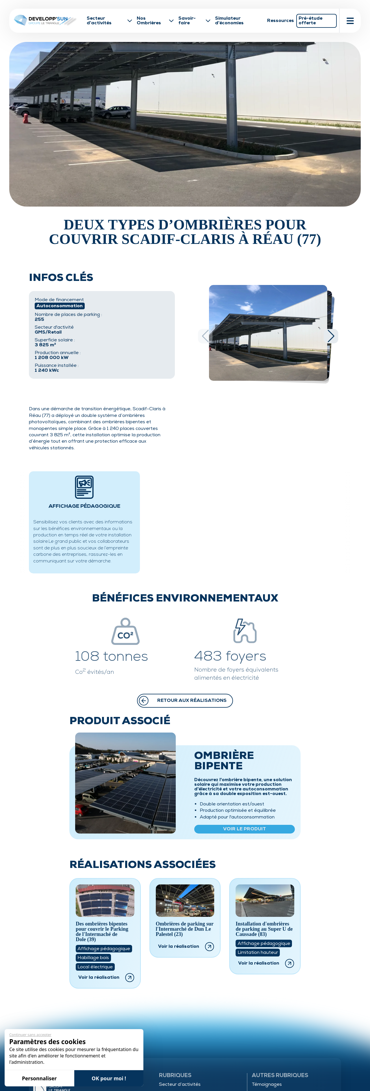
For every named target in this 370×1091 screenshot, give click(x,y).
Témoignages (267, 1084)
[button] (331, 336)
